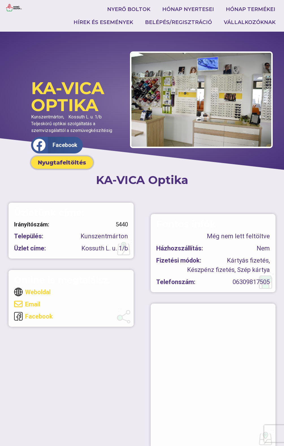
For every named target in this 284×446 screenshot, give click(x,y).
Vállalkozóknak (250, 22)
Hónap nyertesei (188, 9)
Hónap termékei (250, 9)
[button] (57, 145)
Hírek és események (103, 22)
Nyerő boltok (128, 9)
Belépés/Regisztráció (178, 22)
